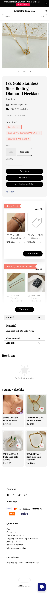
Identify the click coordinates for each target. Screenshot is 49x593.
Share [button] (10, 192)
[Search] (43, 16)
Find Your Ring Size (15, 535)
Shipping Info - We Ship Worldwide (22, 538)
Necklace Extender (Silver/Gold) (14, 298)
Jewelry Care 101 (14, 541)
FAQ (8, 529)
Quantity (9, 159)
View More (24, 309)
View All (38, 209)
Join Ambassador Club (16, 548)
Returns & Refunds (15, 545)
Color (8, 145)
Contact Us (11, 532)
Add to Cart (24, 177)
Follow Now (23, 4)
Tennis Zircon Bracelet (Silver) (16, 236)
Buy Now (24, 171)
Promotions (11, 122)
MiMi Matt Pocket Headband (34, 298)
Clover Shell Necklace (35, 236)
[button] (3, 11)
